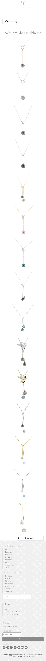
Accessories (9, 565)
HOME (5, 655)
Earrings (8, 555)
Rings (7, 562)
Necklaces (9, 557)
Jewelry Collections (11, 572)
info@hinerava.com (10, 626)
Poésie (7, 579)
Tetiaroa (8, 589)
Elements (9, 584)
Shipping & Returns (12, 614)
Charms (8, 568)
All (6, 550)
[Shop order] (15, 21)
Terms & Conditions (13, 612)
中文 (10, 655)
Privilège (8, 576)
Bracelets (8, 552)
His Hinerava (10, 586)
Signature (9, 581)
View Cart (9, 609)
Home (7, 604)
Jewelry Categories (11, 546)
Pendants (8, 560)
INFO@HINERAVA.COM (26, 656)
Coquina (8, 591)
